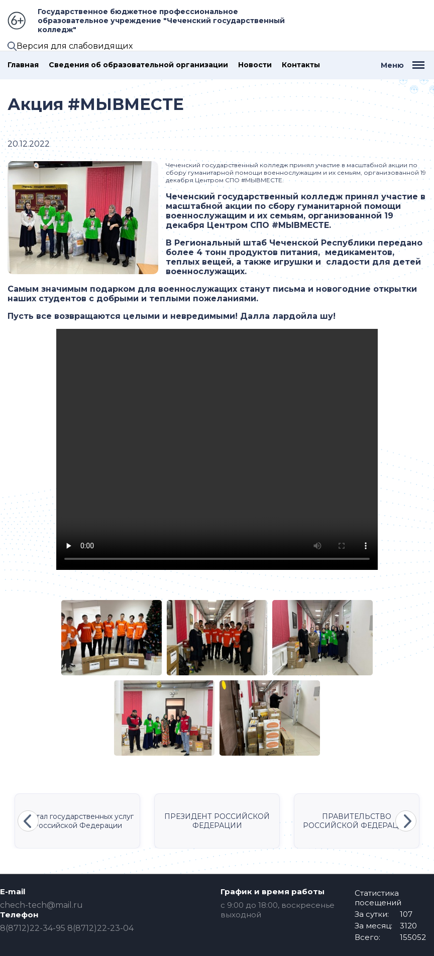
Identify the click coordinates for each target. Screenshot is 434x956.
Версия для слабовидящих (75, 46)
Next (405, 820)
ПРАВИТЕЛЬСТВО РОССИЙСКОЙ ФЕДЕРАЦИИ (356, 821)
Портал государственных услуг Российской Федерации (77, 821)
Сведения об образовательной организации (138, 65)
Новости (255, 65)
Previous (28, 820)
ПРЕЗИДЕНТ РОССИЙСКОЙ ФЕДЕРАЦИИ (217, 821)
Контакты (301, 65)
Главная (23, 65)
